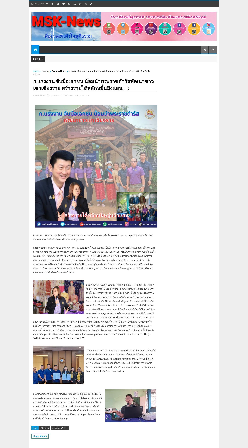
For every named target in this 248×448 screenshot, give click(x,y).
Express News (59, 71)
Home (36, 71)
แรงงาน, (73, 95)
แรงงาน (45, 71)
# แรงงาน (44, 427)
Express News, (84, 95)
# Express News (60, 427)
